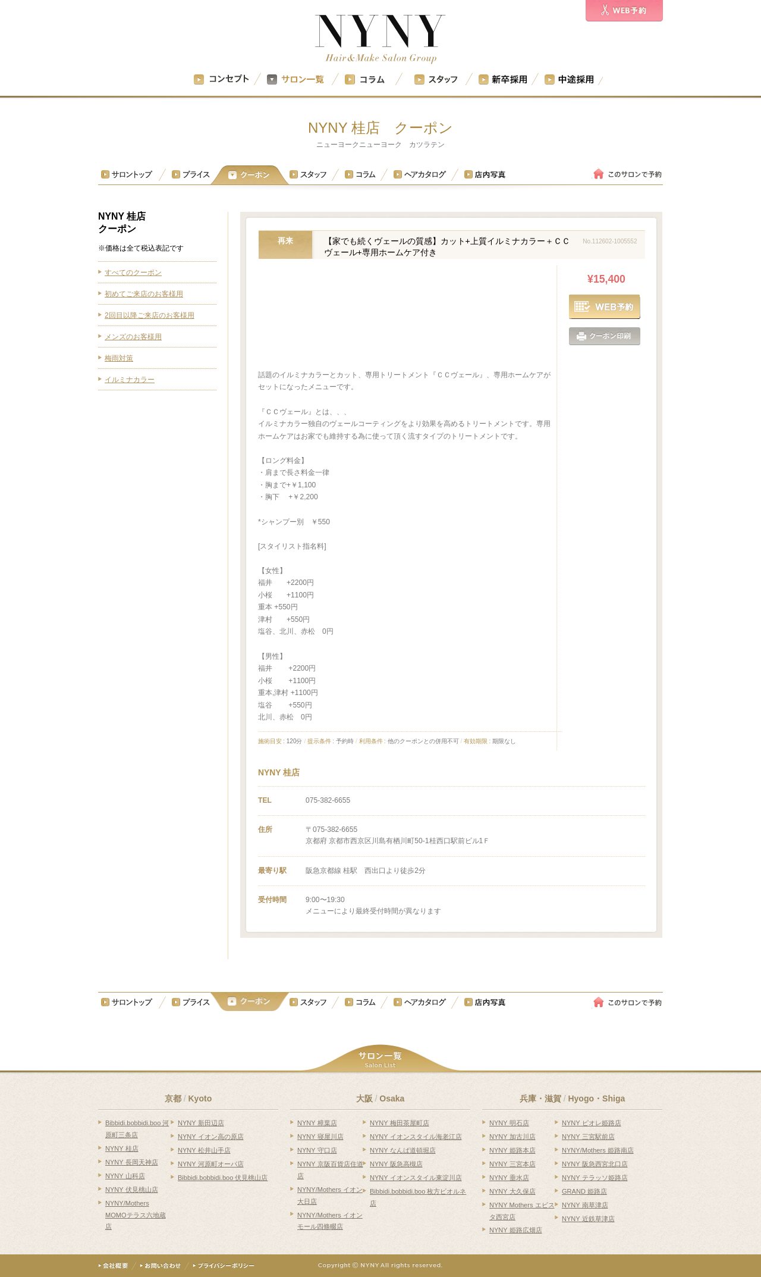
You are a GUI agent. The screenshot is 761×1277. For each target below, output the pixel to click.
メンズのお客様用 (133, 337)
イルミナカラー (130, 379)
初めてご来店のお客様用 (144, 294)
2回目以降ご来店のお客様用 (149, 315)
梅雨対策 (119, 358)
